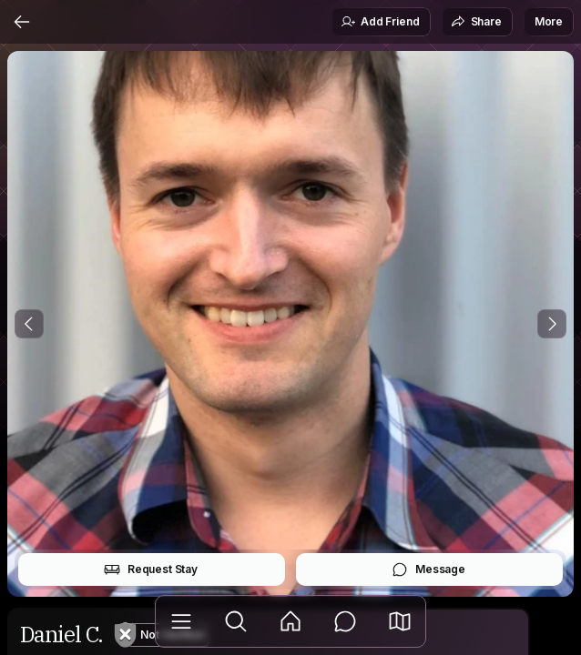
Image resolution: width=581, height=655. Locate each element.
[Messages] (345, 621)
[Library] (181, 621)
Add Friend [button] (380, 22)
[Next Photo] (551, 323)
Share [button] (476, 22)
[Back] (21, 21)
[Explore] (236, 621)
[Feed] (290, 621)
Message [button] (428, 569)
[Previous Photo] (29, 323)
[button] (399, 621)
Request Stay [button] (151, 569)
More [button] (549, 21)
